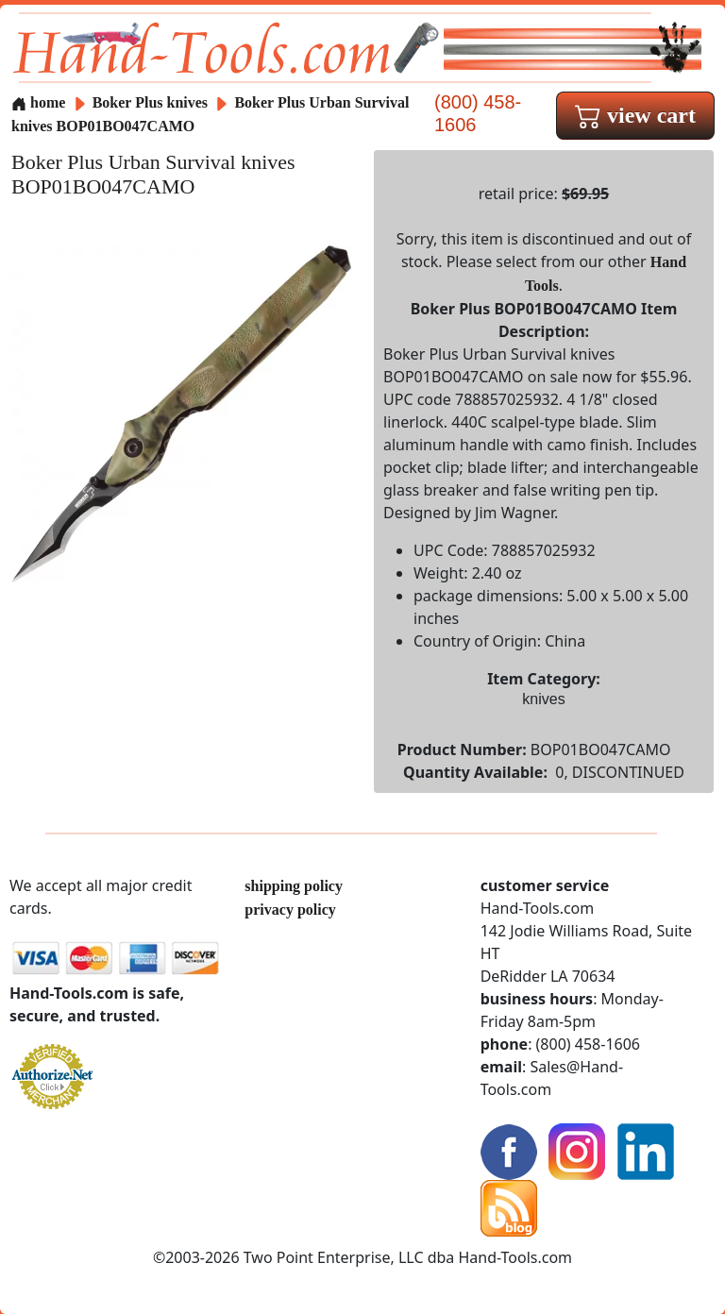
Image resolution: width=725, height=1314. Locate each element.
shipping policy (293, 886)
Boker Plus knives (150, 102)
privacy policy (289, 909)
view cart (635, 115)
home (38, 102)
